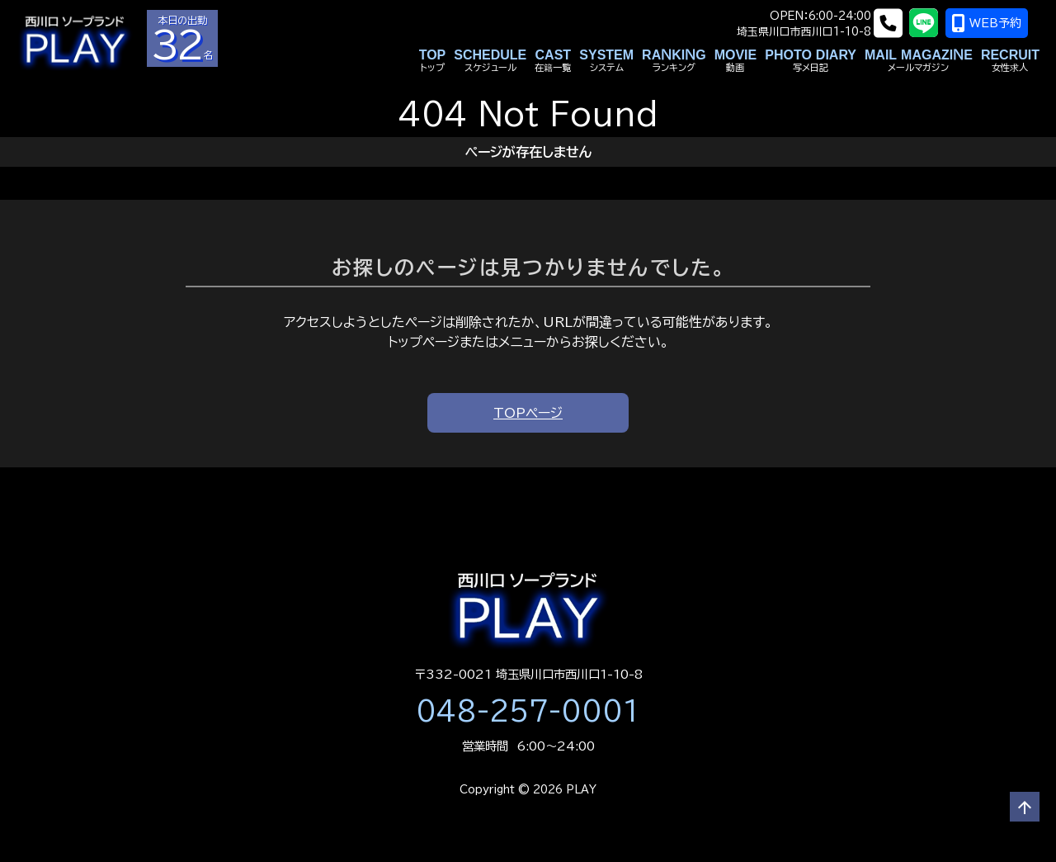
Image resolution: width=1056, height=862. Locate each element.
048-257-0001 (528, 711)
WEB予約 (999, 23)
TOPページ (528, 412)
